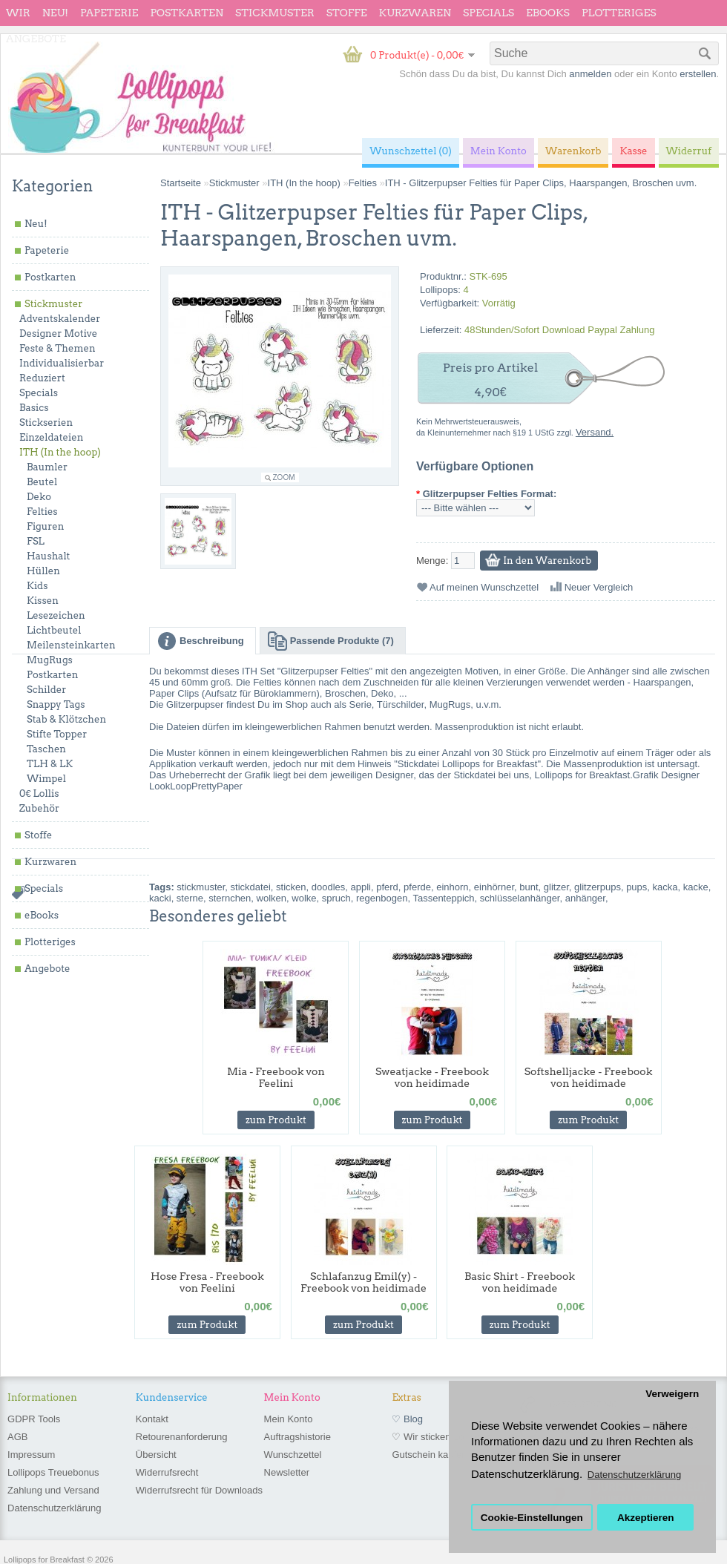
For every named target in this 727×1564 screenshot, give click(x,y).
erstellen (698, 73)
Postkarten (186, 13)
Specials (488, 13)
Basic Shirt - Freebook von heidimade (519, 1282)
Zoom (284, 477)
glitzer (556, 887)
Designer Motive (58, 333)
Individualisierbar (61, 363)
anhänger (585, 898)
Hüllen (43, 570)
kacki (160, 898)
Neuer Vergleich (599, 587)
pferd (387, 887)
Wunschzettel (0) (410, 151)
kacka (665, 887)
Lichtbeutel (54, 630)
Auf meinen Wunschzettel (484, 587)
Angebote (36, 39)
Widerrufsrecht (167, 1472)
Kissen (43, 600)
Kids (37, 585)
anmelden (590, 73)
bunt (528, 887)
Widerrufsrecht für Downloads (199, 1490)
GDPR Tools (33, 1419)
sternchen (229, 898)
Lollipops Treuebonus (53, 1472)
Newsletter (286, 1472)
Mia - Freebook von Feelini (276, 1077)
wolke (304, 898)
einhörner (494, 887)
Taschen (46, 749)
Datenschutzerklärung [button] (634, 1474)
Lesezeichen (56, 615)
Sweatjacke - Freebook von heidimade (432, 1077)
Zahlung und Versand (53, 1490)
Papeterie (109, 13)
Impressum (31, 1454)
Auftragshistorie (297, 1436)
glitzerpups (597, 887)
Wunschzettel (293, 1454)
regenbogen (381, 898)
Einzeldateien (51, 437)
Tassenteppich (443, 898)
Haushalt (48, 556)
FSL (36, 541)
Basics (34, 407)
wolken (271, 898)
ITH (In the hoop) (60, 452)
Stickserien (46, 422)
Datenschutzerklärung (54, 1508)
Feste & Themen (57, 348)
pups (636, 887)
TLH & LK (50, 763)
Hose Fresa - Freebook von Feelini (207, 1282)
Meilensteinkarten (71, 645)
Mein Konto (288, 1419)
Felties (42, 511)
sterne (190, 898)
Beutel (42, 481)
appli (361, 887)
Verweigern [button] (672, 1393)
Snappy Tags (56, 704)
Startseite (180, 182)
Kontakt (152, 1419)
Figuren (45, 526)
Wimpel (46, 778)
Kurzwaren (415, 13)
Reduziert (42, 378)
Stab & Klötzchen (66, 719)
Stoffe (346, 13)
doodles (329, 887)
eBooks (548, 13)
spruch (336, 898)
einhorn (452, 887)
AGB (17, 1436)
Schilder (46, 689)
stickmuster (201, 887)
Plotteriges (619, 13)
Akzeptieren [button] (645, 1517)
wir (18, 13)
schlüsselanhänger (520, 898)
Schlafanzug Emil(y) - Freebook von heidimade (363, 1282)
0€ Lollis (39, 793)
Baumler (47, 467)
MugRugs (50, 660)
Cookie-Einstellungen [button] (532, 1517)
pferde (417, 887)
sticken (291, 887)
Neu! (55, 13)
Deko (39, 496)
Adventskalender (59, 318)
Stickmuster (275, 13)
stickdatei (251, 887)
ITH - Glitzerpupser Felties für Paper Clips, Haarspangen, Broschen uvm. (541, 182)
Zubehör (39, 808)
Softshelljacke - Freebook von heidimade (588, 1077)
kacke (695, 887)
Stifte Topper (57, 734)
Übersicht (156, 1454)
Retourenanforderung (182, 1436)
